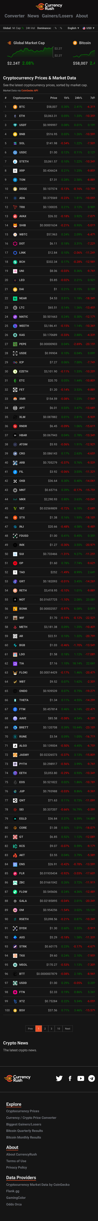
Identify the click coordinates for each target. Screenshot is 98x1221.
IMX (18, 545)
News (33, 15)
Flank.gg (12, 1191)
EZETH (20, 371)
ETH (19, 116)
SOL (19, 143)
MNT (19, 490)
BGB (19, 645)
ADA (19, 198)
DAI (18, 289)
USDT (20, 125)
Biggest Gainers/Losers (23, 1124)
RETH (20, 590)
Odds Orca (14, 1204)
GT (18, 837)
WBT (19, 681)
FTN (19, 992)
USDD (20, 983)
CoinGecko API (29, 90)
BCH (19, 262)
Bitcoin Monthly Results (23, 1137)
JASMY (21, 755)
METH (20, 627)
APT (19, 408)
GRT (19, 581)
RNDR (20, 426)
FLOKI (20, 672)
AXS (19, 937)
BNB (19, 134)
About (82, 15)
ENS (19, 864)
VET (19, 508)
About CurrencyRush (21, 1154)
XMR (19, 399)
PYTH (20, 764)
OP (18, 563)
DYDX (20, 928)
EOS (19, 782)
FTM (19, 709)
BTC (19, 107)
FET (18, 389)
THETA (20, 700)
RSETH (21, 919)
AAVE (19, 718)
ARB (19, 462)
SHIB (19, 225)
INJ (18, 526)
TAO (19, 572)
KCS (19, 846)
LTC (18, 307)
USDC (20, 152)
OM (18, 910)
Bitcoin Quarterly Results (24, 1131)
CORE (20, 828)
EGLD (20, 818)
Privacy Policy (16, 1167)
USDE (20, 353)
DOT (19, 243)
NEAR (20, 298)
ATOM (20, 444)
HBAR (20, 435)
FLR (18, 873)
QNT (19, 800)
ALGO (20, 745)
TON (19, 180)
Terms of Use (16, 1161)
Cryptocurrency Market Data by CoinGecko (38, 1185)
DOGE (20, 189)
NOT (19, 599)
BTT (19, 974)
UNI (18, 271)
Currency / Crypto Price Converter (31, 1118)
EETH (20, 773)
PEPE (19, 344)
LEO (19, 280)
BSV (19, 1010)
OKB (19, 481)
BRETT (20, 727)
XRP (19, 170)
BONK (20, 608)
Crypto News (15, 1043)
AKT (19, 855)
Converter (15, 15)
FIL (18, 472)
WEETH (21, 326)
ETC (19, 380)
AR (18, 636)
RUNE (20, 736)
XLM (19, 417)
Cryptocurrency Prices (22, 1111)
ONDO (20, 691)
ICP (18, 362)
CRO (19, 453)
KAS (19, 335)
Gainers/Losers (57, 15)
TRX (19, 207)
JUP (19, 791)
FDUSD (20, 536)
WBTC (20, 234)
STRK (20, 946)
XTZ (19, 1001)
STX (19, 517)
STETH (21, 161)
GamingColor (16, 1198)
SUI (18, 554)
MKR (19, 499)
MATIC (20, 317)
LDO (19, 654)
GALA (20, 901)
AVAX (19, 216)
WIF (18, 618)
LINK (19, 252)
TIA (18, 663)
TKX (19, 955)
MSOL (20, 965)
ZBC (19, 882)
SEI (18, 809)
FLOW (20, 892)
